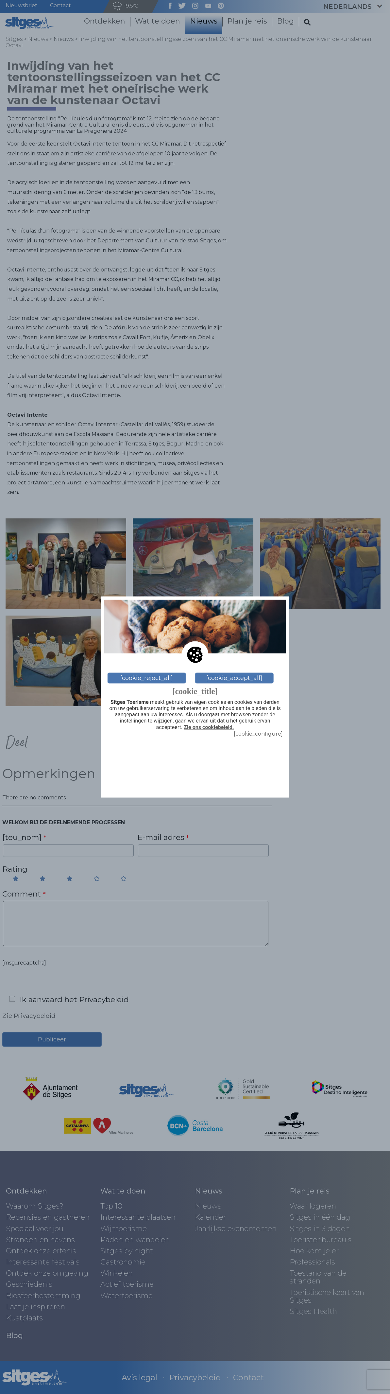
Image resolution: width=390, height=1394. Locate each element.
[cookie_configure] (258, 733)
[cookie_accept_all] (234, 678)
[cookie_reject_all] (146, 678)
